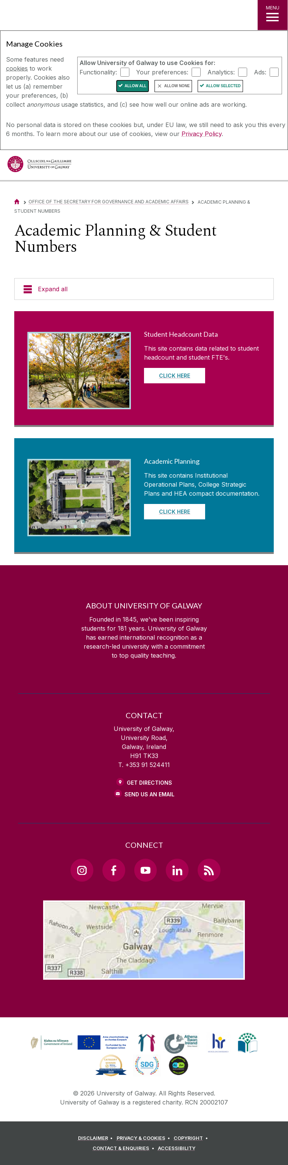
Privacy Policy (202, 134)
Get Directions (149, 782)
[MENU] (273, 15)
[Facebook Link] (113, 870)
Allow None (177, 86)
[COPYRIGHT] (192, 1138)
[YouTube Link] (145, 870)
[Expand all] (144, 289)
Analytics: (221, 72)
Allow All (135, 86)
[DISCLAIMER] (96, 1138)
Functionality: (98, 72)
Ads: (260, 72)
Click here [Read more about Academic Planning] (174, 511)
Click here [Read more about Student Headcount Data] (174, 375)
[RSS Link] (209, 870)
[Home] (17, 201)
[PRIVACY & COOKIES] (144, 1138)
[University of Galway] (39, 166)
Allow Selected (223, 86)
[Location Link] (144, 973)
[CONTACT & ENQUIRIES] (124, 1148)
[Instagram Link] (81, 870)
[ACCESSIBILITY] (176, 1148)
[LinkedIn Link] (177, 870)
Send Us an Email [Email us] (149, 794)
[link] (78, 1043)
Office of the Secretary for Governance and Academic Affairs (108, 201)
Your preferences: (162, 72)
